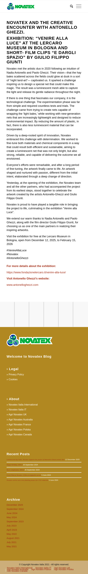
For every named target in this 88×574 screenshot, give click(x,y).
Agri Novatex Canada (20, 434)
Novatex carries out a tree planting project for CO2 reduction (27, 480)
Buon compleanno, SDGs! (15, 470)
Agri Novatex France (20, 424)
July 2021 (11, 542)
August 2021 (13, 538)
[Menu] (77, 6)
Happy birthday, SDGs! (15, 465)
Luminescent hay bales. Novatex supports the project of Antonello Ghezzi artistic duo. (36, 459)
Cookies (13, 379)
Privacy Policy (16, 374)
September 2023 (15, 521)
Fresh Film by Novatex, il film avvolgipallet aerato (24, 475)
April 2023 (12, 529)
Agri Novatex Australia (21, 419)
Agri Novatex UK (18, 414)
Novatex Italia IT (17, 409)
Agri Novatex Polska (20, 429)
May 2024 (12, 517)
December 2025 (15, 505)
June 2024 (12, 513)
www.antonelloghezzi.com (22, 284)
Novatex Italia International (23, 404)
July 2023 (11, 525)
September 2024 (15, 509)
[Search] (70, 6)
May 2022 (12, 534)
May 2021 (12, 546)
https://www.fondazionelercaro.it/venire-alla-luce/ (36, 272)
